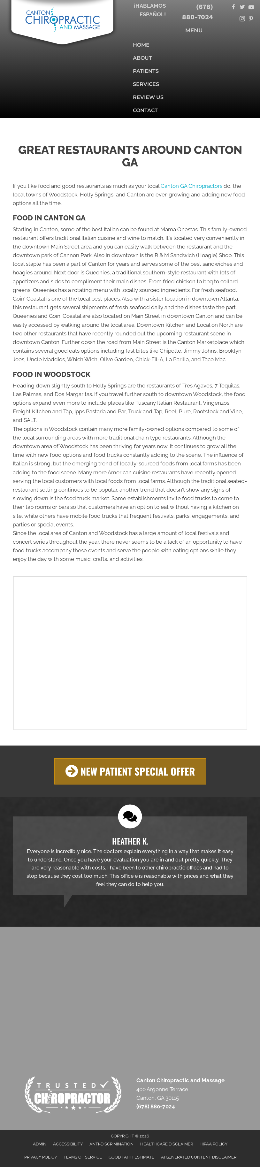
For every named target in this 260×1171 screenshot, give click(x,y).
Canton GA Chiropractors (191, 186)
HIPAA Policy (213, 1143)
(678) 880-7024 (197, 12)
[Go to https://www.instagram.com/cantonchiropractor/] (242, 19)
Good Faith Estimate (131, 1156)
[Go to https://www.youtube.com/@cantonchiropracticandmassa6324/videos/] (251, 7)
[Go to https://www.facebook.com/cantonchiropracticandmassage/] (233, 7)
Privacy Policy (40, 1156)
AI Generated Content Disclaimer (198, 1156)
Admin (39, 1143)
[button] (130, 771)
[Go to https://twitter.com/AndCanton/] (242, 7)
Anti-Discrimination (111, 1143)
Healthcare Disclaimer (166, 1143)
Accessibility (68, 1143)
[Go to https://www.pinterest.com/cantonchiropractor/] (251, 19)
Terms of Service (83, 1156)
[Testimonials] (130, 855)
